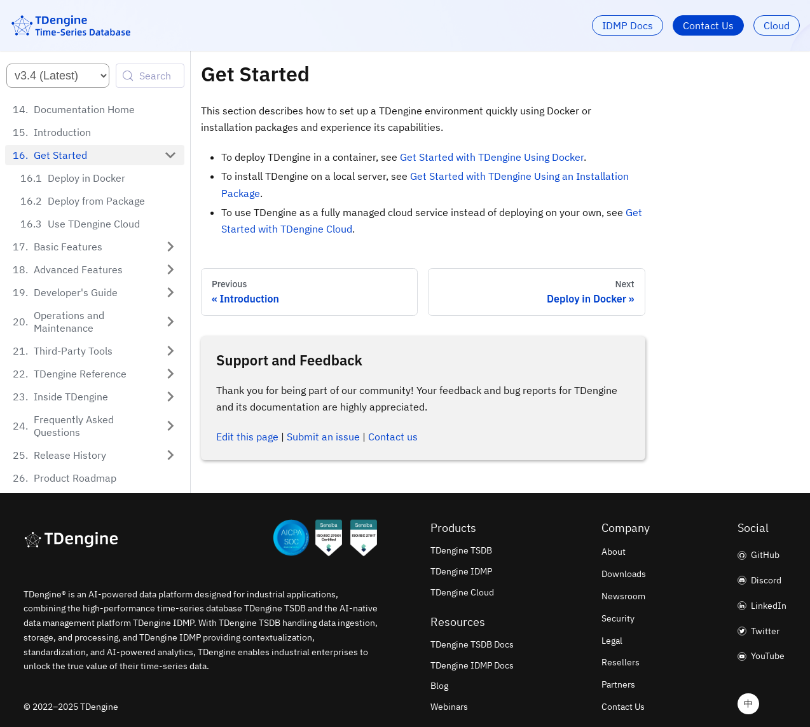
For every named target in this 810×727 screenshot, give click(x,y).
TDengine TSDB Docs (472, 644)
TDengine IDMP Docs (472, 665)
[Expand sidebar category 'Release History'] (170, 455)
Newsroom (623, 596)
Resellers (620, 662)
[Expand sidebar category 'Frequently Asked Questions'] (170, 425)
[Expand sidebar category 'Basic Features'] (170, 246)
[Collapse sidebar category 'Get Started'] (170, 155)
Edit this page (247, 436)
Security (618, 618)
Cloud (777, 25)
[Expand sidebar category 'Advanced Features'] (170, 269)
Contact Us (708, 25)
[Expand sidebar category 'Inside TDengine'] (170, 396)
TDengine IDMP (461, 571)
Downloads (623, 574)
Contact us (393, 436)
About (613, 551)
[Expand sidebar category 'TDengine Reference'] (170, 374)
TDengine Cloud (462, 592)
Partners (618, 684)
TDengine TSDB (461, 550)
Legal (611, 640)
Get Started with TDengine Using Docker (492, 157)
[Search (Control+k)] (150, 76)
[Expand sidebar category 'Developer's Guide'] (170, 292)
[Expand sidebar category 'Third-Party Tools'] (170, 351)
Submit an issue (323, 436)
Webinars (449, 706)
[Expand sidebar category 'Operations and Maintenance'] (170, 321)
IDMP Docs (627, 25)
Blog (439, 685)
